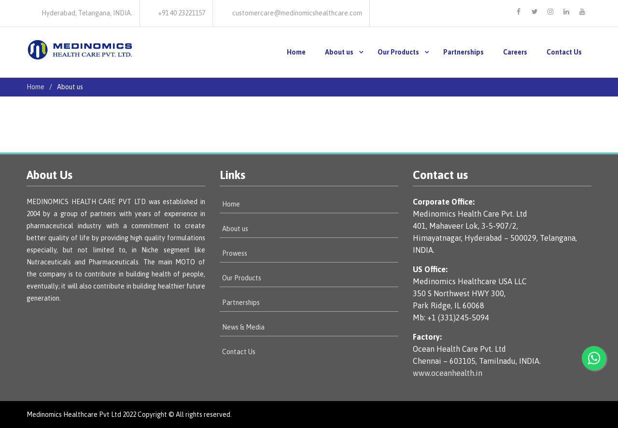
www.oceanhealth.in (447, 373)
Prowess (234, 253)
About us (339, 52)
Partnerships (463, 52)
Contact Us (564, 52)
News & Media (243, 327)
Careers (515, 52)
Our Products (398, 52)
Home (296, 52)
